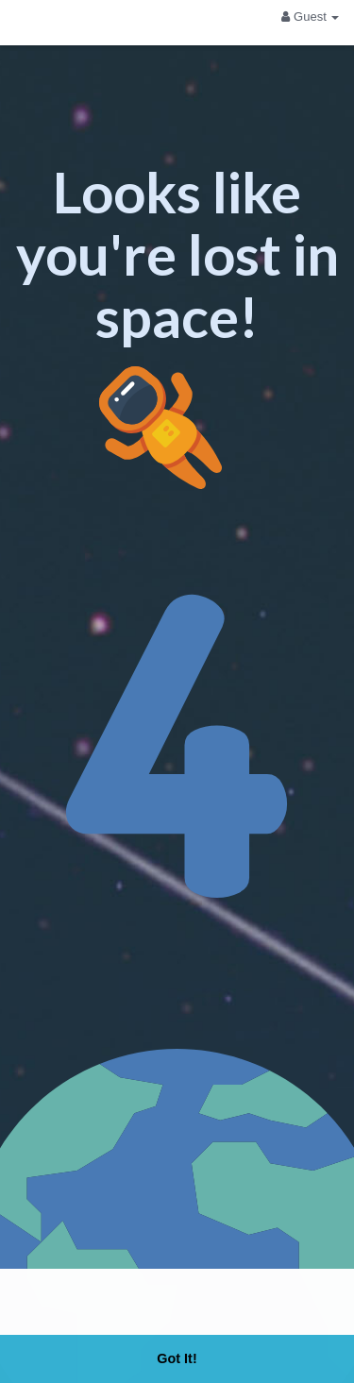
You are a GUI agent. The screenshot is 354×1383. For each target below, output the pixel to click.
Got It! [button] (176, 1358)
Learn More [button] (274, 1305)
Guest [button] (310, 16)
